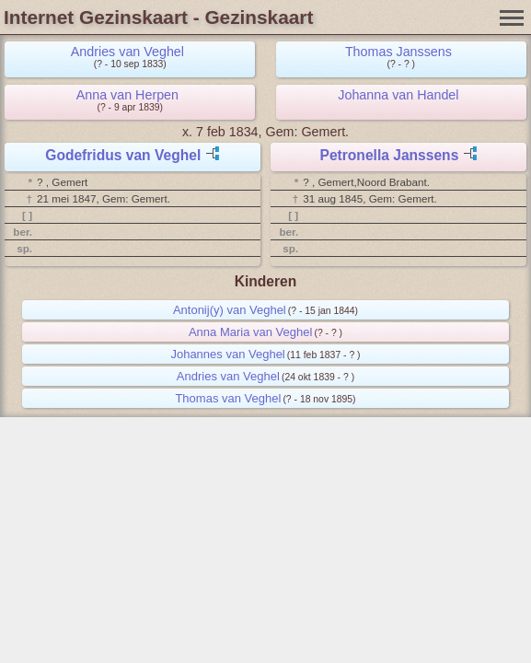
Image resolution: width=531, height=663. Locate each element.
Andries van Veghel (127, 51)
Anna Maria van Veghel (250, 332)
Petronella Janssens (389, 155)
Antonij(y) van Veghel (229, 310)
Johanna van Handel (398, 94)
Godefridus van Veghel (123, 155)
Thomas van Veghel (228, 398)
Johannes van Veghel (227, 354)
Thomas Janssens (398, 51)
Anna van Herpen (127, 94)
